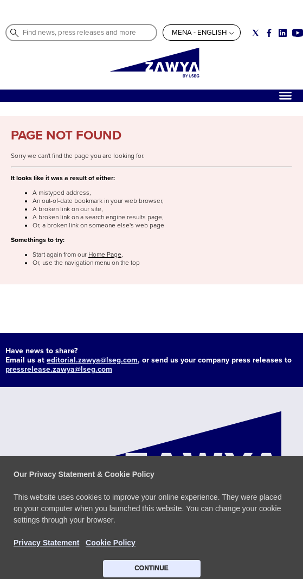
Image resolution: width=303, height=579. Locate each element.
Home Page (104, 255)
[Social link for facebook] (269, 33)
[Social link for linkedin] (283, 33)
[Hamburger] (285, 96)
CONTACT (26, 526)
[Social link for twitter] (256, 33)
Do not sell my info (162, 526)
